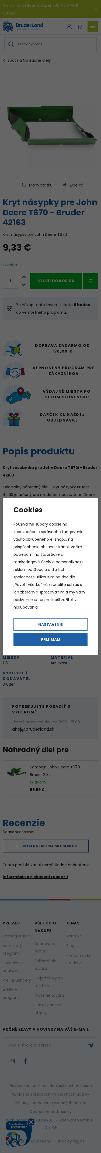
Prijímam (50, 639)
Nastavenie (50, 624)
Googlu (40, 569)
